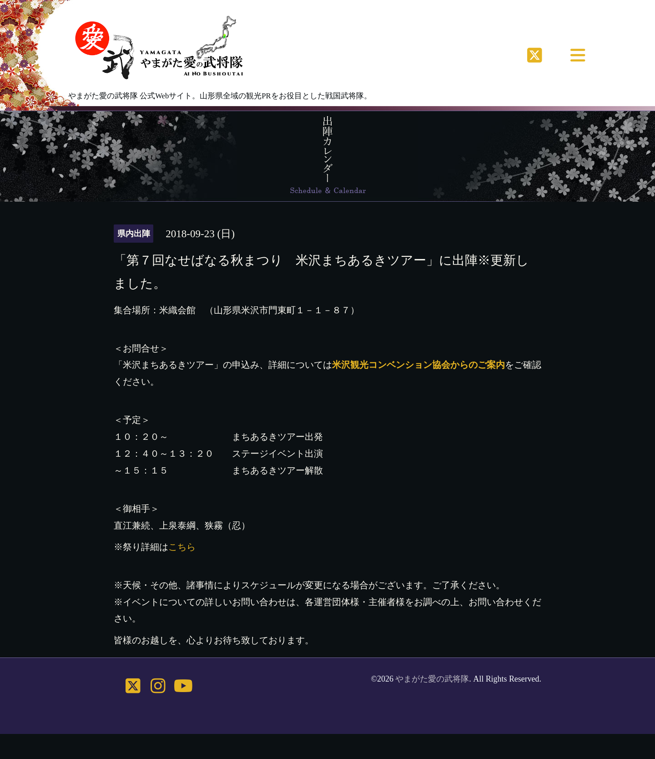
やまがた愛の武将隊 (432, 678)
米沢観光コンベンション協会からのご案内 (418, 365)
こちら (182, 547)
